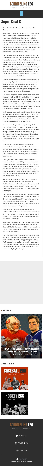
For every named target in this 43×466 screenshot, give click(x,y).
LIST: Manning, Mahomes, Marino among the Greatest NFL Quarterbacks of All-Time (21, 350)
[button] (21, 13)
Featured (14, 354)
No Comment (29, 354)
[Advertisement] (21, 282)
